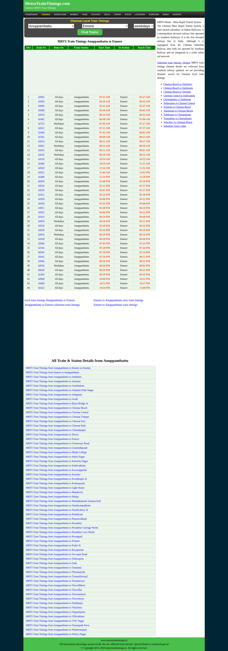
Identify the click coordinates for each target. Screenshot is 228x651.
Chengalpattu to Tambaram (177, 99)
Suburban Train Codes (175, 126)
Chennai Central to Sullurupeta (179, 95)
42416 (41, 248)
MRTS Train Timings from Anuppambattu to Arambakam (55, 385)
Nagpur (177, 14)
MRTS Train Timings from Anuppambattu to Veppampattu (55, 612)
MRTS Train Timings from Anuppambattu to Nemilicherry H (57, 510)
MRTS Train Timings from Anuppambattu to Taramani (54, 567)
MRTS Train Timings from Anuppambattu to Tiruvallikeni (55, 585)
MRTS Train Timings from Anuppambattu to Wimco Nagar (56, 634)
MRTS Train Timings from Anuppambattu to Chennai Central (57, 412)
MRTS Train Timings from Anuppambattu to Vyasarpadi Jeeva (57, 625)
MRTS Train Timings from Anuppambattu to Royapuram (55, 549)
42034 (41, 225)
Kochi (128, 14)
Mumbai (74, 14)
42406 (41, 163)
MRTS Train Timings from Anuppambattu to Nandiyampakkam (58, 505)
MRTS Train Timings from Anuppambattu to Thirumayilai (55, 572)
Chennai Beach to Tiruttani (177, 91)
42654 (41, 221)
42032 (41, 212)
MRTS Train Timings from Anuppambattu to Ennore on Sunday (58, 368)
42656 (41, 265)
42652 (41, 154)
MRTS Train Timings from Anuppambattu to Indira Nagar (55, 456)
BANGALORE (60, 14)
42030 (41, 203)
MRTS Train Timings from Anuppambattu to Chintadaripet (56, 430)
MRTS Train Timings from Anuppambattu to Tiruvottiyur (55, 598)
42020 (41, 168)
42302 (41, 137)
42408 (41, 177)
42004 (41, 101)
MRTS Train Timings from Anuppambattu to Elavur (52, 434)
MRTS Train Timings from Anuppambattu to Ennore (52, 439)
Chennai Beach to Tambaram (178, 88)
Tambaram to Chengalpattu (177, 114)
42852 (41, 145)
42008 (41, 110)
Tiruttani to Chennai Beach (177, 107)
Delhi (107, 14)
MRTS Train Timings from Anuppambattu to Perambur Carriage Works (62, 527)
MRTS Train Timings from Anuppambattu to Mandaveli (54, 492)
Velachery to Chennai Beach (178, 122)
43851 (41, 208)
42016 (41, 150)
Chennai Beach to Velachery (178, 84)
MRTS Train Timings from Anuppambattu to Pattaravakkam (56, 518)
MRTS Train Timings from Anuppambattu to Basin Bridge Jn (57, 403)
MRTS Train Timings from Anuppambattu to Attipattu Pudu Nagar (60, 390)
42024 (41, 185)
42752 (41, 123)
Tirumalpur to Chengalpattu (178, 118)
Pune (84, 14)
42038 (41, 239)
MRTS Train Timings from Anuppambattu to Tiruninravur (55, 581)
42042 (41, 256)
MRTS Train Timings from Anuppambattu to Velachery (54, 607)
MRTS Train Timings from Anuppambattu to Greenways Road (57, 443)
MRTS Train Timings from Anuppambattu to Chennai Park (56, 425)
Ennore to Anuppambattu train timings (115, 304)
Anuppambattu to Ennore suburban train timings (52, 304)
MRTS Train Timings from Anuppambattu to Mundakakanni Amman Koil (63, 501)
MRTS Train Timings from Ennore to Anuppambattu (52, 372)
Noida (166, 14)
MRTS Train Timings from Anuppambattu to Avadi (52, 399)
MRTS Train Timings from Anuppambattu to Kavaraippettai (56, 470)
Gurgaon (154, 14)
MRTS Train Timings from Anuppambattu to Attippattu (54, 394)
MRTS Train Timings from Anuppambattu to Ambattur (54, 376)
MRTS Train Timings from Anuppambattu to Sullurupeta (55, 558)
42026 (41, 190)
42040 (41, 243)
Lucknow (140, 14)
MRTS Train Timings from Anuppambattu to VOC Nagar (55, 620)
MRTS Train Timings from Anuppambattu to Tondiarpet (54, 603)
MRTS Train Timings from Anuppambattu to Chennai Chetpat (57, 416)
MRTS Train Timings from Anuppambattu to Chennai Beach (56, 408)
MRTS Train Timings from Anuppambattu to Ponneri (53, 541)
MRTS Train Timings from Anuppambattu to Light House (55, 487)
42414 (41, 216)
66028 (41, 270)
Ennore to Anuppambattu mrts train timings (118, 300)
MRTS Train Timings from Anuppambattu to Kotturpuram (55, 483)
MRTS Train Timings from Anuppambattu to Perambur (54, 523)
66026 (41, 181)
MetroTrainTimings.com (47, 3)
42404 (41, 132)
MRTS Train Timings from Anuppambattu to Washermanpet (56, 629)
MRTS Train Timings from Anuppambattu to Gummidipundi (56, 447)
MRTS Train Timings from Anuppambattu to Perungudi (54, 536)
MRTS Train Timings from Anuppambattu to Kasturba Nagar (57, 461)
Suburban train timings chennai (173, 62)
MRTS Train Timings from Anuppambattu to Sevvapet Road (56, 554)
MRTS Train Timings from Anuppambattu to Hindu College (56, 452)
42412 (41, 194)
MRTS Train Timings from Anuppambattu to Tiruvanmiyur (56, 594)
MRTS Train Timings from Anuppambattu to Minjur (52, 496)
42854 (41, 234)
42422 (41, 287)
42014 (41, 141)
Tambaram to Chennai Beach (178, 110)
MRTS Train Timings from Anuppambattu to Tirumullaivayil (57, 576)
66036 (41, 252)
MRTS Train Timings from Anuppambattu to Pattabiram (54, 514)
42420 (41, 274)
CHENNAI (45, 14)
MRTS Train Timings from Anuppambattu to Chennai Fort (55, 421)
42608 (41, 279)
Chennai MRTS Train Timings (40, 7)
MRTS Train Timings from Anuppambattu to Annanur (53, 381)
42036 (41, 230)
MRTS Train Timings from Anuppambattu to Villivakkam (55, 616)
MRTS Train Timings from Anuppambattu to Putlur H (53, 545)
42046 (41, 283)
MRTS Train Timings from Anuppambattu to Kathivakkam (56, 465)
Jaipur (117, 14)
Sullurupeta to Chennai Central (179, 103)
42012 (41, 128)
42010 (41, 114)
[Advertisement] (90, 72)
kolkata (95, 14)
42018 (41, 159)
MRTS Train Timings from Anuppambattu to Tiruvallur (54, 589)
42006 (41, 106)
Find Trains (89, 32)
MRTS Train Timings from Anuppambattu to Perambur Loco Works (60, 532)
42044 (41, 261)
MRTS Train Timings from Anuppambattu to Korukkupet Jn (56, 479)
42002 (41, 97)
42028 (41, 199)
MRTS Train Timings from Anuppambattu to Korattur (53, 474)
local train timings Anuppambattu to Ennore (50, 300)
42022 (41, 172)
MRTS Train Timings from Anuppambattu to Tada (51, 563)
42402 (41, 119)
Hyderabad (31, 14)
